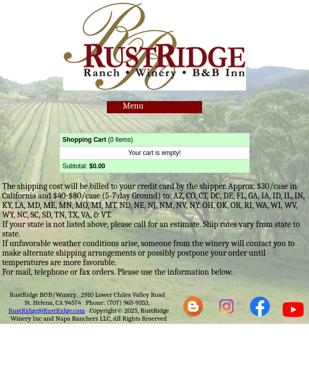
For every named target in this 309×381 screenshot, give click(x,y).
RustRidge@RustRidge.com (46, 310)
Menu (133, 106)
